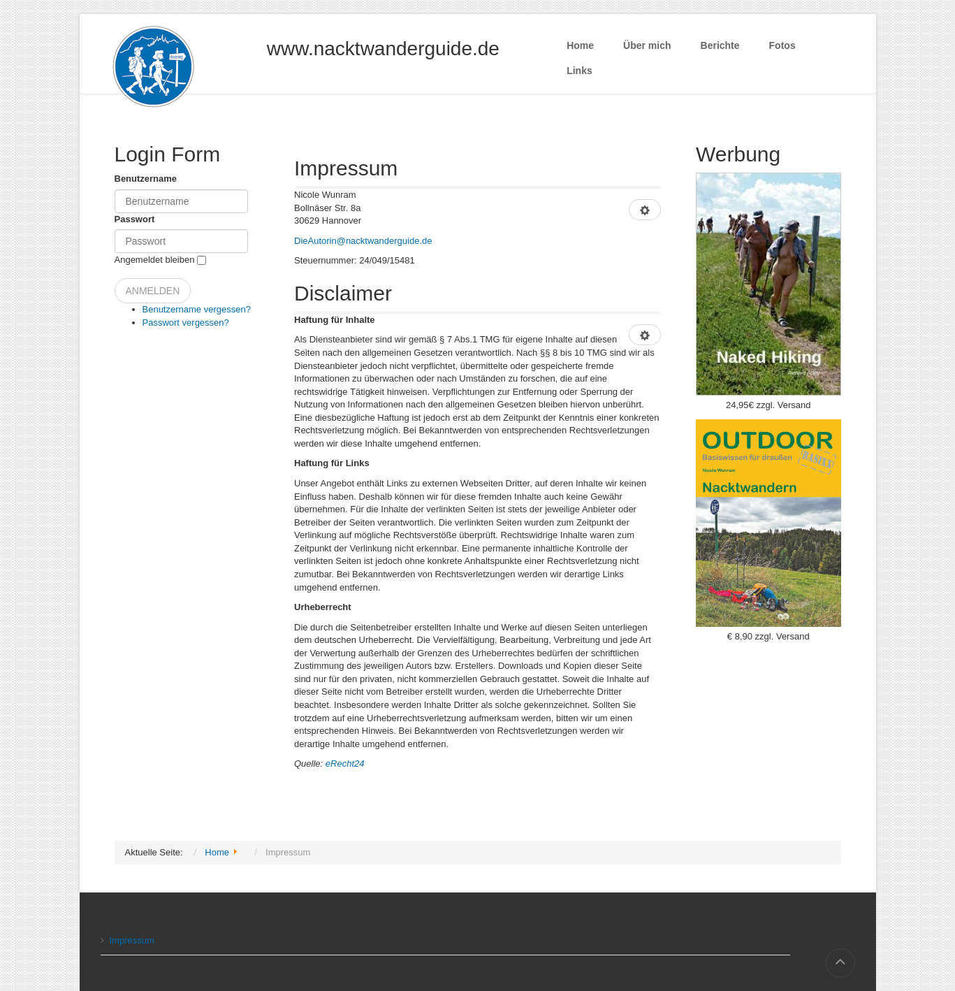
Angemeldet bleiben (155, 259)
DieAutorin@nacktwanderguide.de (363, 241)
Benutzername (146, 178)
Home (580, 45)
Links (579, 70)
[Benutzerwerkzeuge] (645, 209)
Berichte (720, 45)
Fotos (782, 45)
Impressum (127, 940)
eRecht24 (345, 763)
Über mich (647, 45)
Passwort (135, 219)
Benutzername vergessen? (197, 309)
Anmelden (153, 290)
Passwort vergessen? (186, 322)
